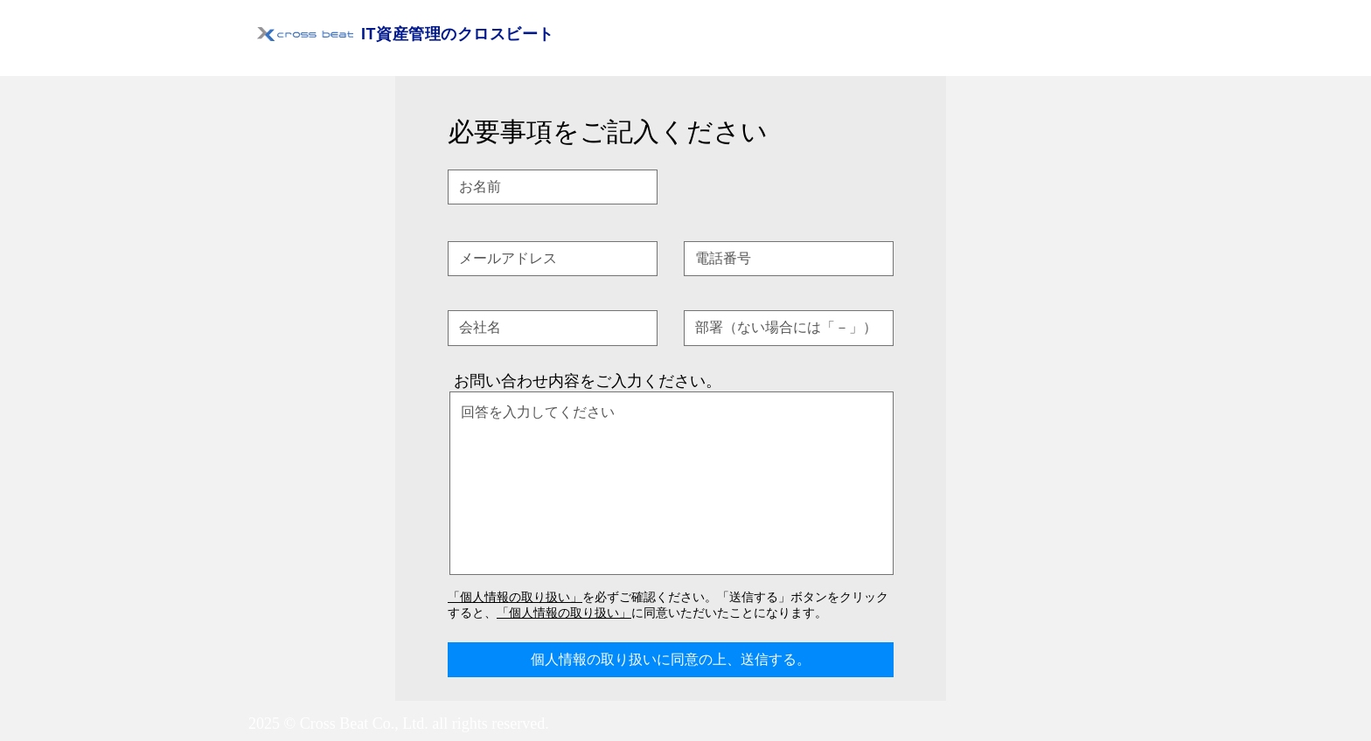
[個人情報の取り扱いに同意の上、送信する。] (671, 659)
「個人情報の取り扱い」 (515, 597)
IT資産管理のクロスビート (457, 34)
